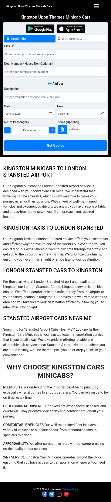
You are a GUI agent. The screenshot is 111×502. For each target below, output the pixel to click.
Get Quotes (55, 145)
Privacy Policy (70, 489)
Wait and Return (73, 38)
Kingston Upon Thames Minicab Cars (29, 6)
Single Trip (18, 38)
